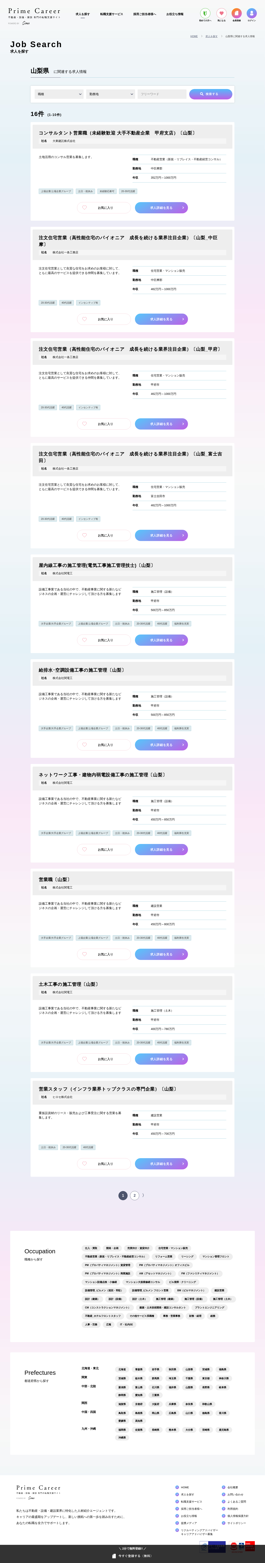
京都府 (138, 1404)
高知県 (138, 1420)
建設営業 (156, 905)
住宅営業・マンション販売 (168, 270)
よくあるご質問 (236, 1501)
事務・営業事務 (171, 1316)
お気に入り (104, 207)
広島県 (172, 1413)
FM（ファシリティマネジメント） (200, 1273)
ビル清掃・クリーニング (182, 1282)
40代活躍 (67, 302)
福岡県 (122, 1429)
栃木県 (138, 1378)
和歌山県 (207, 1404)
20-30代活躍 (128, 191)
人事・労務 (91, 1324)
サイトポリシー (236, 1523)
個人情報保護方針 (238, 1515)
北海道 (122, 1369)
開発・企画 (112, 1248)
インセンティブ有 (88, 302)
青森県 (138, 1369)
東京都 (206, 1378)
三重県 (155, 1395)
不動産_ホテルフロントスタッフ (103, 1316)
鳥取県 (122, 1413)
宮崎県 (206, 1429)
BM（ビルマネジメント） (191, 1290)
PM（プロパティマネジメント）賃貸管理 (107, 1265)
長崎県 (155, 1429)
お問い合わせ (235, 1494)
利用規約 (232, 1508)
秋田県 (172, 1369)
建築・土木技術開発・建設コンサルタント (162, 1307)
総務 (212, 1316)
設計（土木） (139, 1299)
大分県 (189, 1429)
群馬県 (155, 1378)
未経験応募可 (107, 191)
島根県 (138, 1413)
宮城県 (206, 1369)
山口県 (189, 1413)
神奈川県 (224, 1378)
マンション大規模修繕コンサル (143, 1282)
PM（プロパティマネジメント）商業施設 (107, 1273)
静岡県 (122, 1395)
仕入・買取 (91, 1248)
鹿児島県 (224, 1429)
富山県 (138, 1387)
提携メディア (189, 1523)
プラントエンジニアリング (209, 1307)
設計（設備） (116, 1299)
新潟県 (122, 1387)
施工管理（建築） (166, 1299)
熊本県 (172, 1429)
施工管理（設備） (162, 591)
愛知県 (138, 1395)
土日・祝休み (85, 191)
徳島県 (206, 1413)
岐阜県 (222, 1387)
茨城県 (122, 1378)
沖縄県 (122, 1437)
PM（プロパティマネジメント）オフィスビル (164, 1265)
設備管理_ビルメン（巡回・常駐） (104, 1290)
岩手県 (155, 1369)
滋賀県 (122, 1404)
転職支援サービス (111, 14)
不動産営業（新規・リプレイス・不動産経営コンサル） (186, 159)
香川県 (222, 1413)
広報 (108, 1324)
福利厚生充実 (181, 623)
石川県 (155, 1387)
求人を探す (83, 14)
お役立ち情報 (174, 14)
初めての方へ (205, 15)
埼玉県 (172, 1378)
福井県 (172, 1387)
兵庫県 (172, 1404)
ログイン (252, 15)
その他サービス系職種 (142, 1316)
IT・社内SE (126, 1324)
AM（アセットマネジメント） (155, 1273)
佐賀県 (138, 1429)
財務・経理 (195, 1316)
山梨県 (189, 1387)
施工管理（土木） (162, 1010)
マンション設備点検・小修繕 (101, 1282)
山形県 (189, 1369)
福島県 (222, 1369)
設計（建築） (92, 1299)
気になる (221, 15)
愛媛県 (122, 1420)
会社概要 (232, 1487)
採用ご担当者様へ (144, 14)
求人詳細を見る (163, 207)
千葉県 (189, 1378)
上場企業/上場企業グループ (56, 191)
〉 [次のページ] (144, 1195)
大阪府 (155, 1404)
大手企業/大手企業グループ (56, 623)
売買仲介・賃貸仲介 (138, 1248)
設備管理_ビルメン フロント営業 (150, 1290)
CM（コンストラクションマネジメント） (107, 1307)
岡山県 (155, 1413)
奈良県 (189, 1404)
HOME (194, 36)
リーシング (187, 1256)
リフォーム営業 (163, 1256)
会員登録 (237, 15)
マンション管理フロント (215, 1256)
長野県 (206, 1387)
